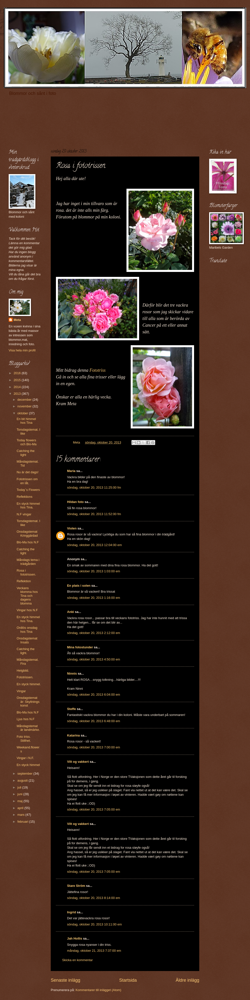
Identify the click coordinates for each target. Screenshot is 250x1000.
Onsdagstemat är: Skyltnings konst (28, 701)
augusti (22, 780)
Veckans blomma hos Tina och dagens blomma (27, 595)
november (24, 406)
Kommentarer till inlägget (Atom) (98, 990)
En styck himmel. (29, 684)
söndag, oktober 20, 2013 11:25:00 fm (94, 487)
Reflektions (24, 497)
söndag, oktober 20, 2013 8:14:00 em (93, 898)
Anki (70, 612)
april (20, 808)
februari (23, 821)
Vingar (21, 691)
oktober (23, 413)
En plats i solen (78, 585)
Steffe (71, 709)
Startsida (128, 980)
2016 (18, 373)
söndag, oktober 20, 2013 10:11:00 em (94, 924)
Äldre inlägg (187, 980)
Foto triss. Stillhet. (24, 738)
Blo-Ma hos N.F (28, 542)
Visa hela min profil (22, 350)
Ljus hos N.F (25, 719)
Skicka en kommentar (77, 960)
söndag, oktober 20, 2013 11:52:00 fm (94, 514)
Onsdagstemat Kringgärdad (27, 533)
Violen (71, 528)
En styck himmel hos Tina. (28, 505)
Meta (17, 320)
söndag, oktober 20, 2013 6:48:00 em (93, 721)
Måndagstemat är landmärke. (28, 728)
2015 (18, 380)
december (24, 399)
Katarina (73, 735)
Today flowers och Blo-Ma (26, 442)
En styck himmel (28, 765)
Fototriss (99, 370)
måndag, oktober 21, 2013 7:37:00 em (94, 950)
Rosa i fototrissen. (26, 572)
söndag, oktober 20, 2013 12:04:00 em (94, 545)
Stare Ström (76, 886)
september (25, 773)
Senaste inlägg (65, 980)
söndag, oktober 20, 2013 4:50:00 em (93, 659)
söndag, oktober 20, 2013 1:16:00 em (93, 598)
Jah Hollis (74, 938)
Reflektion (24, 581)
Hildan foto (75, 502)
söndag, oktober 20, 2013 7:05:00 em (93, 809)
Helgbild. (23, 670)
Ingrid (71, 912)
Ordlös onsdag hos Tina (27, 629)
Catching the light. (25, 651)
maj (20, 801)
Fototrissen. (25, 677)
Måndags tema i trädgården (28, 561)
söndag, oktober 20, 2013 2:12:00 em (93, 633)
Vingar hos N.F (27, 610)
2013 (18, 393)
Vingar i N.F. (25, 758)
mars (21, 814)
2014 (18, 387)
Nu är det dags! (27, 472)
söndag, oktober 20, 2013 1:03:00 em (93, 571)
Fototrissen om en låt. (27, 481)
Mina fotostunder (80, 647)
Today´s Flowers (28, 490)
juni (20, 794)
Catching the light (25, 452)
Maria (71, 471)
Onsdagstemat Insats (27, 640)
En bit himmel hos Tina (26, 420)
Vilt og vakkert (78, 761)
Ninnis (72, 673)
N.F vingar (24, 514)
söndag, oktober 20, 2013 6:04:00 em (93, 694)
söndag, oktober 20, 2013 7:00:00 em (93, 747)
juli (19, 787)
